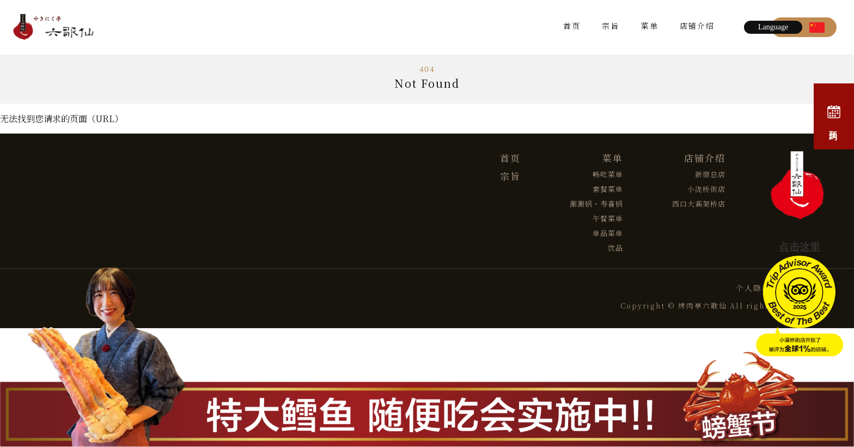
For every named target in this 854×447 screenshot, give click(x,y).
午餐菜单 (608, 218)
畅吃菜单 (608, 174)
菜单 (649, 27)
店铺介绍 (697, 27)
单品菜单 (608, 233)
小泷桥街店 (706, 189)
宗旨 (610, 27)
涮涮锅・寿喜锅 (596, 203)
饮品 (615, 248)
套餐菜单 (608, 189)
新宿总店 (710, 174)
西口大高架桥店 (698, 203)
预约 (833, 116)
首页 (572, 27)
